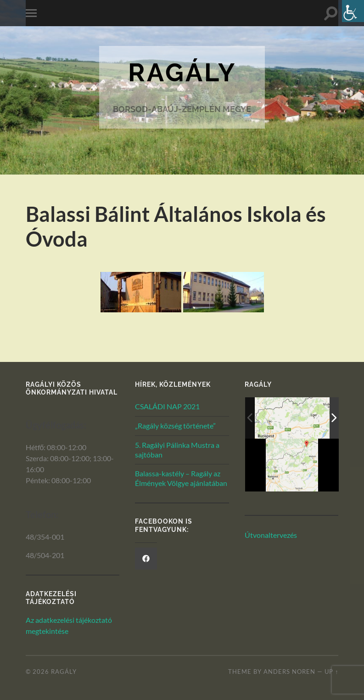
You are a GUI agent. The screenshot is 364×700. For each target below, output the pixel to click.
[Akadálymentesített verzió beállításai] (353, 11)
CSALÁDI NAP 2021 (167, 406)
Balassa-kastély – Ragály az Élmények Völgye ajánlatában (181, 478)
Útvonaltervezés (271, 535)
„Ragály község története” (175, 425)
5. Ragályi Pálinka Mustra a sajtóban (177, 449)
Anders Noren (289, 671)
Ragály (182, 72)
